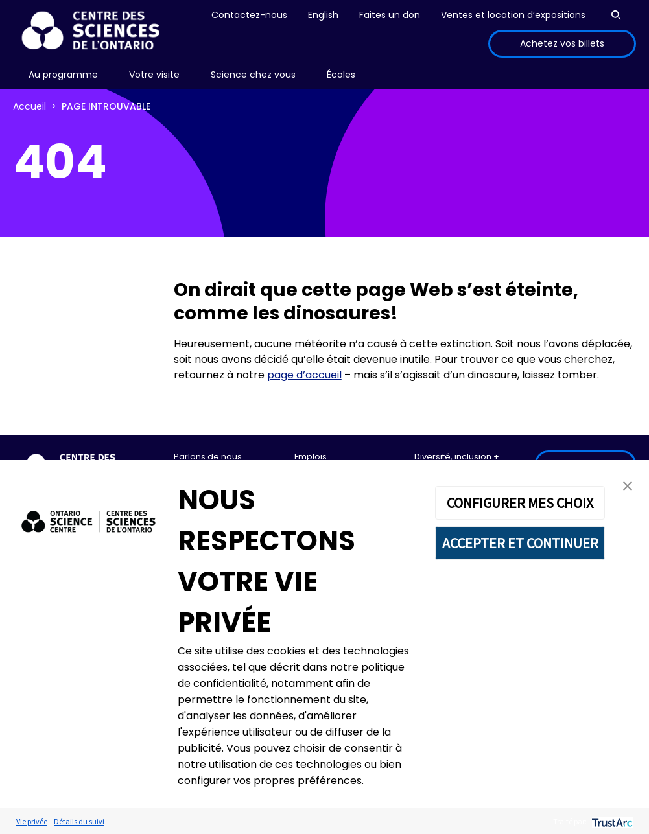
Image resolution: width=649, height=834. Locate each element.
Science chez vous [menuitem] (253, 74)
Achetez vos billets (562, 43)
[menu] (63, 74)
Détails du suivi (79, 821)
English (323, 14)
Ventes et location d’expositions (513, 14)
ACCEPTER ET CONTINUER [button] (520, 543)
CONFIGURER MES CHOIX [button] (520, 503)
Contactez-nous (249, 14)
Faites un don (389, 14)
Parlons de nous (208, 456)
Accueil (29, 106)
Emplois (310, 456)
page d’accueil (304, 374)
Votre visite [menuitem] (154, 74)
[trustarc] (611, 821)
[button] (628, 485)
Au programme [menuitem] (63, 74)
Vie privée (31, 821)
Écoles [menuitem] (341, 74)
